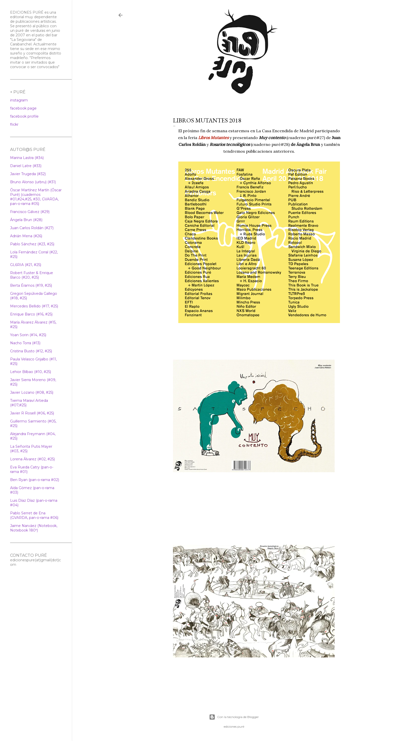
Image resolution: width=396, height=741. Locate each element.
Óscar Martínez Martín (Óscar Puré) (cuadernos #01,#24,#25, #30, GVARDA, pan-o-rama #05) (36, 197)
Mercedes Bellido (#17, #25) (34, 306)
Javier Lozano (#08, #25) (31, 392)
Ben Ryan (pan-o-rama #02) (34, 480)
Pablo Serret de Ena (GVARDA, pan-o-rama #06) (34, 515)
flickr (14, 124)
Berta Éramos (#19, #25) (31, 285)
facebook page (23, 108)
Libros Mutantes (213, 137)
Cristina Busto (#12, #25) (31, 351)
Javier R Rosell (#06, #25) (32, 413)
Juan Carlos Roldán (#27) (32, 228)
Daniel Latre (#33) (25, 166)
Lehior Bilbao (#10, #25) (30, 371)
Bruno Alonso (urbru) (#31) (33, 182)
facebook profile (24, 116)
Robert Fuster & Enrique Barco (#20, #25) (31, 275)
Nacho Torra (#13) (25, 343)
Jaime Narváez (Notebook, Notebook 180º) (33, 528)
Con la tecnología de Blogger (234, 717)
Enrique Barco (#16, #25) (31, 314)
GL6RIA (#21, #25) (25, 264)
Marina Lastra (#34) (27, 157)
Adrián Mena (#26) (26, 236)
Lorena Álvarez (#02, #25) (32, 459)
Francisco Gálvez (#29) (29, 211)
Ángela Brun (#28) (26, 220)
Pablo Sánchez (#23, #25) (32, 244)
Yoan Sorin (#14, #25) (28, 335)
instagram (19, 100)
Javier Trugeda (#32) (28, 174)
